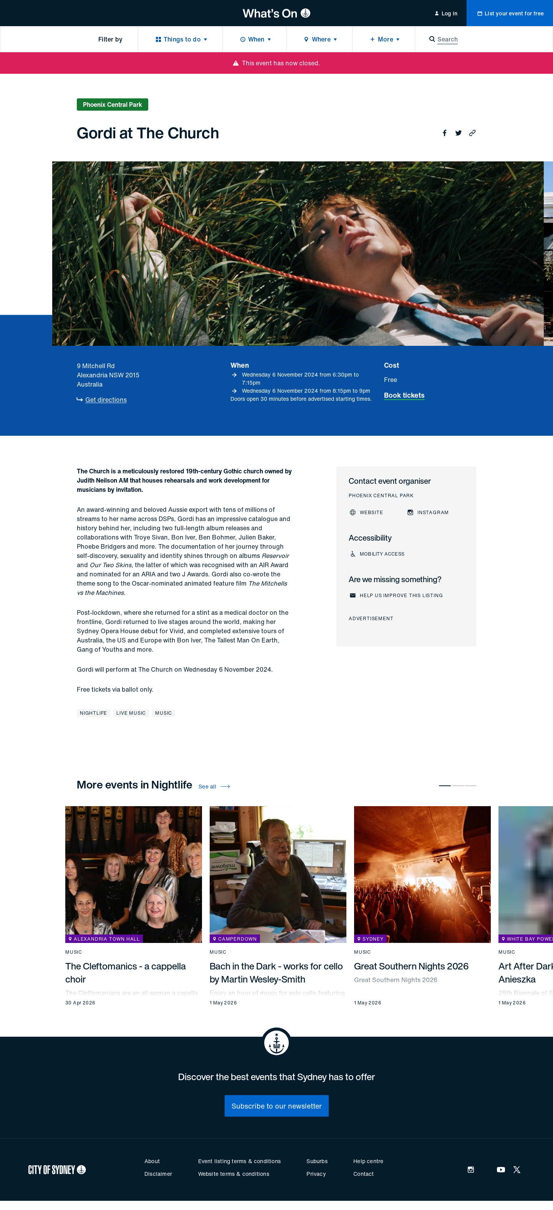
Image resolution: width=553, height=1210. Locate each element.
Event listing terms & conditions (239, 1161)
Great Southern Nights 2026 (411, 966)
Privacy (316, 1174)
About (152, 1161)
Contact (363, 1174)
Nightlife (93, 713)
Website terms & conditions (233, 1174)
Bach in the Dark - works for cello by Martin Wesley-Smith (276, 972)
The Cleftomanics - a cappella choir (125, 972)
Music (163, 713)
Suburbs (316, 1161)
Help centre (368, 1161)
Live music (131, 713)
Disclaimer (158, 1174)
